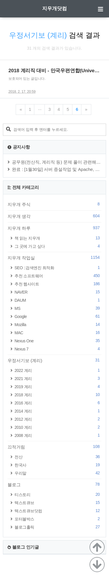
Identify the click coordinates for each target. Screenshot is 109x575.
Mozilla (58, 324)
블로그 (54, 484)
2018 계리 (58, 394)
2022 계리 (58, 370)
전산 (58, 456)
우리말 (58, 473)
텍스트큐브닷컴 (58, 510)
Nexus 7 (58, 348)
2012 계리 (58, 419)
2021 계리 (58, 378)
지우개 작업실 (54, 257)
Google (58, 316)
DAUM (58, 300)
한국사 (58, 464)
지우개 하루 (54, 228)
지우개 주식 (54, 204)
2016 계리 (58, 402)
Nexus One (58, 340)
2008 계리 (58, 435)
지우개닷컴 (54, 8)
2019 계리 (58, 386)
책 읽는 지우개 (58, 238)
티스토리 (58, 494)
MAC (58, 332)
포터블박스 (58, 518)
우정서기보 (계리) (54, 360)
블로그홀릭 (58, 527)
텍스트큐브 (58, 502)
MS (58, 308)
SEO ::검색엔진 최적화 (58, 267)
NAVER (58, 292)
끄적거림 (54, 446)
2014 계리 (58, 410)
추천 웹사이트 (58, 283)
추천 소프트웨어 (58, 275)
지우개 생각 (54, 216)
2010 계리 (58, 427)
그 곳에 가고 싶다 (58, 246)
